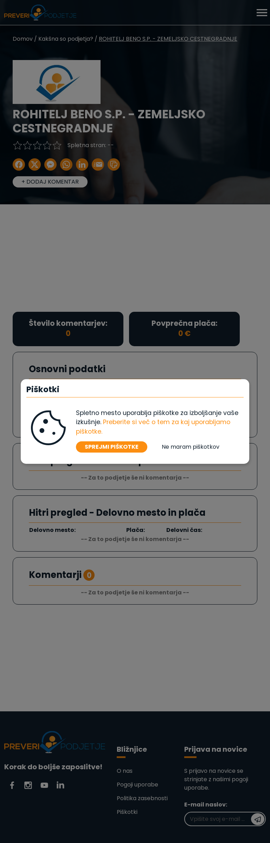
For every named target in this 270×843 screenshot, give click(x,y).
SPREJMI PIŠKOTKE (112, 447)
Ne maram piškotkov (190, 447)
